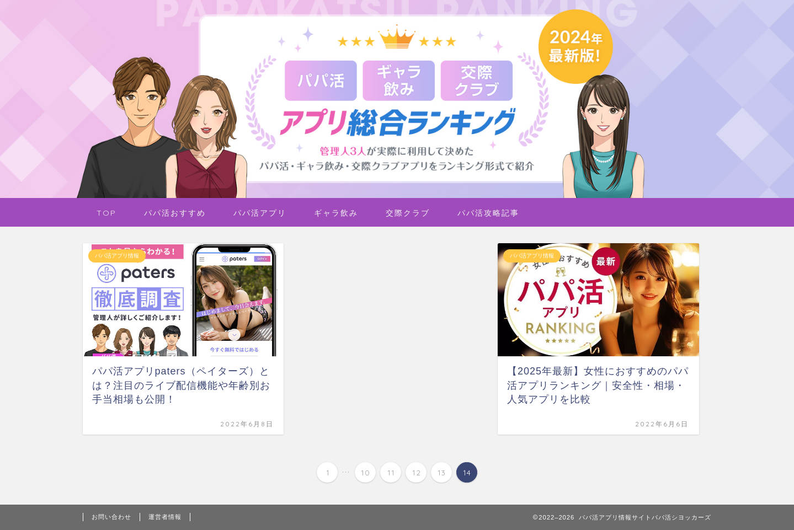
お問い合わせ (111, 516)
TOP (106, 213)
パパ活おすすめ (175, 213)
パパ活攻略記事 (488, 213)
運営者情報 (165, 516)
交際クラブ (408, 213)
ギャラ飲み (336, 213)
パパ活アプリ (259, 213)
